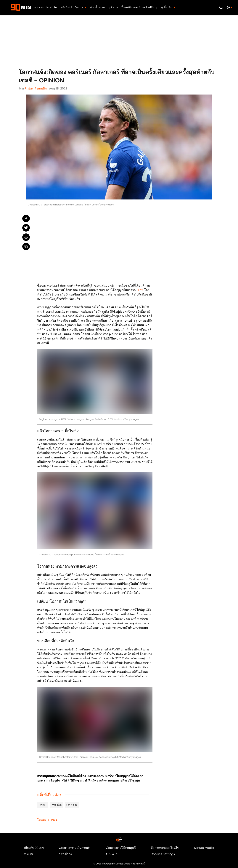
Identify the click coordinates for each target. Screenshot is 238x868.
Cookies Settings (163, 854)
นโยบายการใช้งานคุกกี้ (120, 848)
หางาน (28, 854)
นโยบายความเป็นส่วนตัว (75, 848)
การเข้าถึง (65, 854)
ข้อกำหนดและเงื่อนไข (165, 848)
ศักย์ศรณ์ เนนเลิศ (36, 88)
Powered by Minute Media (116, 863)
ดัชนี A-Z (111, 854)
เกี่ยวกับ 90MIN (34, 848)
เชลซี (139, 290)
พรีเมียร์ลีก (57, 804)
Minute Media (204, 848)
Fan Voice (71, 804)
